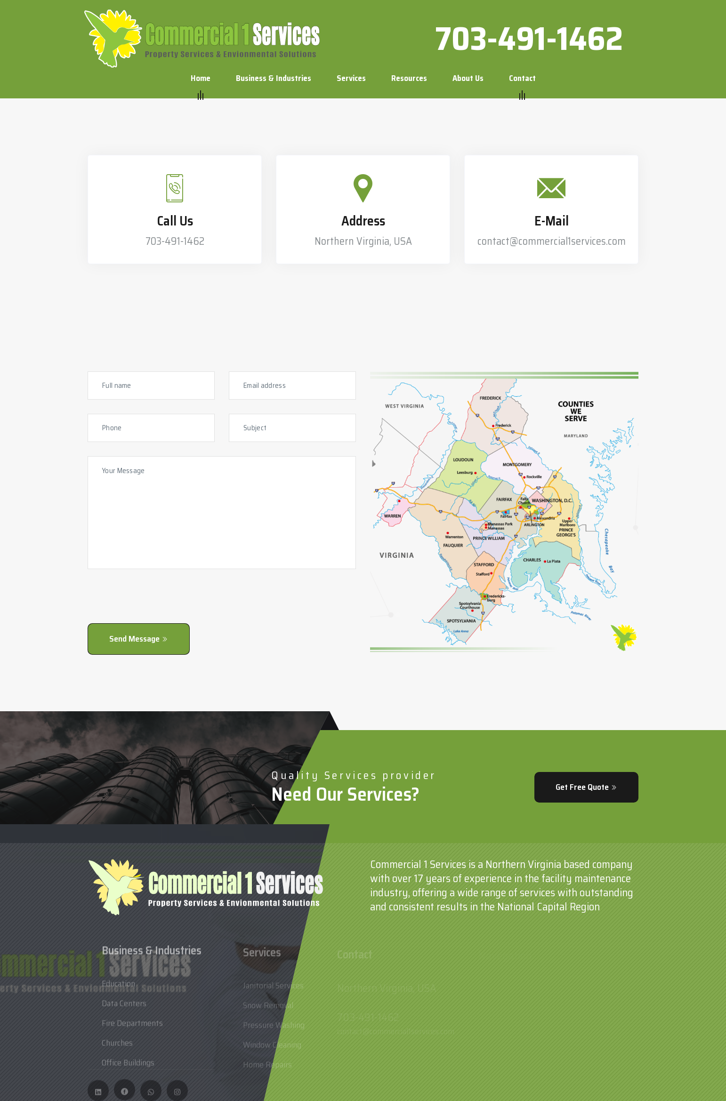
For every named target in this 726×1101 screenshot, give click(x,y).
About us (468, 78)
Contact (522, 78)
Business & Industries (273, 78)
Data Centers (124, 1006)
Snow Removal (268, 1008)
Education (118, 986)
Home (200, 78)
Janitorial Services (273, 988)
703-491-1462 (529, 38)
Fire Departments (132, 1026)
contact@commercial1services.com (551, 241)
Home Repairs (267, 1067)
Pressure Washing (274, 1028)
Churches (117, 1046)
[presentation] (159, 605)
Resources (409, 78)
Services (351, 78)
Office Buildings (128, 1065)
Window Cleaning (272, 1047)
